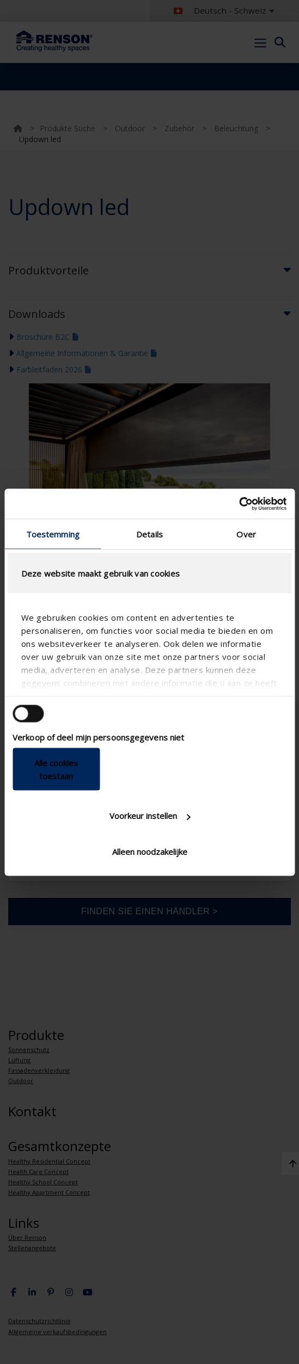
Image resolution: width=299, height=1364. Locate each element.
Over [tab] (245, 534)
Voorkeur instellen (149, 815)
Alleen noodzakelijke (149, 851)
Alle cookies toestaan (56, 769)
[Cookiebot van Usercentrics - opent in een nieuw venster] (238, 504)
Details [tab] (149, 534)
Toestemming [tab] (53, 534)
